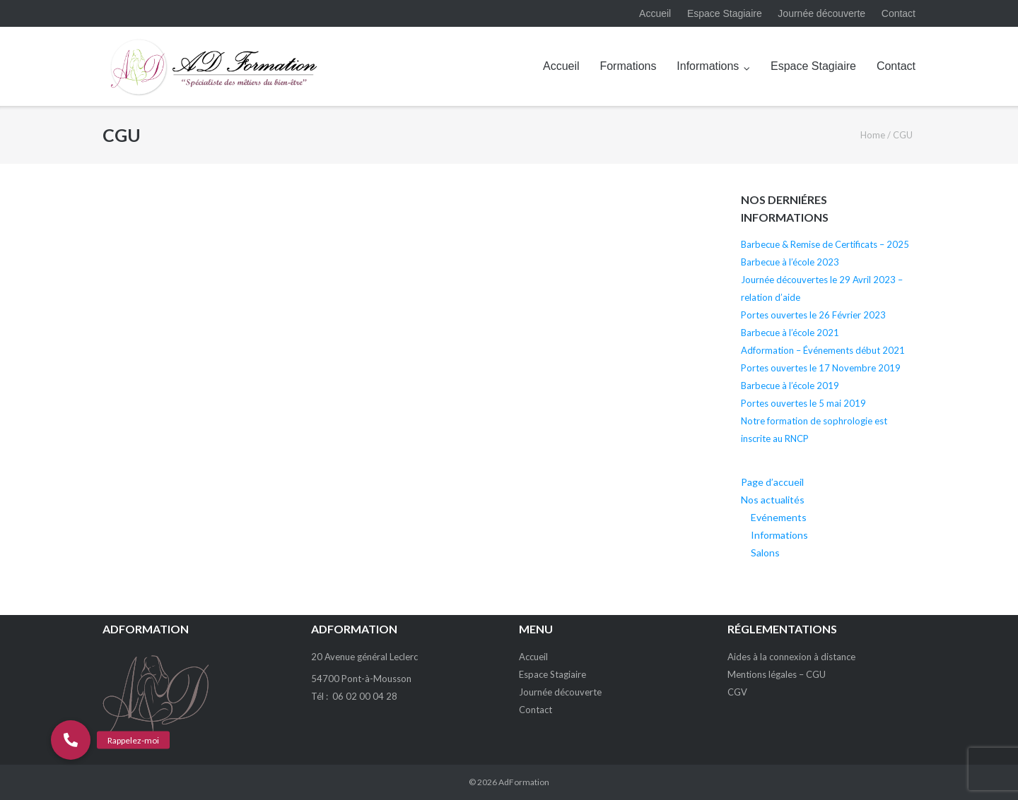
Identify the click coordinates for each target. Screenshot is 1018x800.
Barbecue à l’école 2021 (790, 332)
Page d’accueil (772, 482)
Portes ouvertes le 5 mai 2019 (803, 403)
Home (872, 135)
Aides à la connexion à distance (791, 656)
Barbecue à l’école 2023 (790, 262)
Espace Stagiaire (724, 13)
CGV (737, 692)
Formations (627, 66)
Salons (765, 553)
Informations (708, 66)
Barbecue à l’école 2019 (790, 385)
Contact (898, 13)
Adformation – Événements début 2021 (823, 350)
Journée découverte (821, 13)
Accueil (655, 13)
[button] (70, 740)
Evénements (779, 517)
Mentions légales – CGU (776, 674)
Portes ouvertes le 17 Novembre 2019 (821, 368)
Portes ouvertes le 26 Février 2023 (813, 315)
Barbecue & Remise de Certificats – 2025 (825, 244)
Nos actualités (773, 500)
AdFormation (523, 782)
